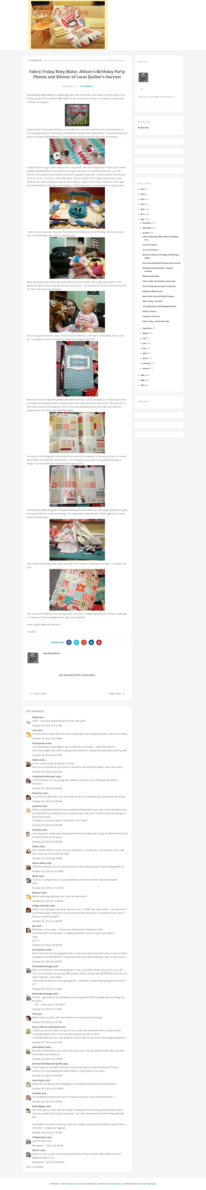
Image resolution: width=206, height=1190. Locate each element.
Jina (81, 513)
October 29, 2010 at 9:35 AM (47, 858)
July (144, 338)
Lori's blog (43, 456)
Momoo (36, 892)
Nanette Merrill (51, 653)
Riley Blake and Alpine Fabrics (67, 399)
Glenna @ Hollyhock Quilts (47, 1063)
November (147, 228)
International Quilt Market (40, 94)
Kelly (35, 717)
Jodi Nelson (38, 1047)
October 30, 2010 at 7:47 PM (47, 1132)
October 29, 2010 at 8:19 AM (47, 738)
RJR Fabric (63, 98)
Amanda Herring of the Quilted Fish (78, 510)
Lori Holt (113, 406)
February (146, 363)
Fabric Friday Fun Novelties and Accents (158, 281)
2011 (142, 214)
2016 (142, 189)
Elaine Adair (39, 863)
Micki (35, 876)
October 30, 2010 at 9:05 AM (47, 1075)
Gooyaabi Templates (147, 1184)
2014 (142, 199)
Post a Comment (35, 1166)
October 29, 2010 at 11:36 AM (47, 900)
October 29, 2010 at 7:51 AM (47, 725)
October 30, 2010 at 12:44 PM (47, 1088)
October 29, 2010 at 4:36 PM (47, 944)
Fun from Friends (149, 245)
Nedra (35, 759)
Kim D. (36, 1150)
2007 (142, 385)
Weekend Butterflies (150, 276)
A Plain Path (39, 1137)
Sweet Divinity (110, 510)
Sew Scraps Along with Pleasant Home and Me (161, 263)
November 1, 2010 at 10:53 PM (48, 1162)
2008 (142, 380)
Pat (34, 1013)
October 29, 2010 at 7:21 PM (47, 1022)
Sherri (35, 846)
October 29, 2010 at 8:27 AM (47, 755)
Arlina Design (114, 1184)
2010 (142, 219)
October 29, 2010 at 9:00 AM (47, 801)
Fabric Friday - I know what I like (155, 321)
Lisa (34, 730)
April (145, 353)
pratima (36, 806)
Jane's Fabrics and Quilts (46, 1026)
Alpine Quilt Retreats (49, 136)
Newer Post (39, 693)
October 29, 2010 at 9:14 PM (47, 1058)
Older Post (115, 693)
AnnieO (36, 1093)
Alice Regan (38, 1106)
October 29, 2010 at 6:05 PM (47, 961)
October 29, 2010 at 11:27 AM (47, 887)
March (145, 358)
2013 (142, 204)
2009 (142, 375)
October (146, 233)
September (147, 328)
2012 (142, 209)
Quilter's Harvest (77, 133)
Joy (34, 925)
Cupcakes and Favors (151, 316)
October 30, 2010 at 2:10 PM (47, 1101)
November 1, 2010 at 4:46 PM (47, 1145)
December (147, 223)
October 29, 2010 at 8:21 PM (47, 1042)
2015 (142, 194)
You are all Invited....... (151, 250)
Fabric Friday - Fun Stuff (152, 301)
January (146, 368)
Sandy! (79, 174)
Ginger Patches (40, 905)
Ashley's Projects (149, 311)
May (144, 348)
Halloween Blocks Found (152, 291)
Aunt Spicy (38, 1080)
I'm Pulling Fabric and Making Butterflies (159, 306)
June (144, 343)
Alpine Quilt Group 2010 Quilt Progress (158, 296)
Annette (36, 829)
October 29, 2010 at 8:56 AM (47, 788)
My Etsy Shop (143, 127)
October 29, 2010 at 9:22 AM (47, 841)
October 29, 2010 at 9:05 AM (47, 825)
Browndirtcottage (42, 966)
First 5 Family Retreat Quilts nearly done (159, 286)
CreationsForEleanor (43, 776)
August (145, 333)
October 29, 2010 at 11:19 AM (47, 871)
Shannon (37, 793)
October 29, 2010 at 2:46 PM (47, 921)
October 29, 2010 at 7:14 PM (47, 988)
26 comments (86, 86)
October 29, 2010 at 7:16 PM (47, 1009)
